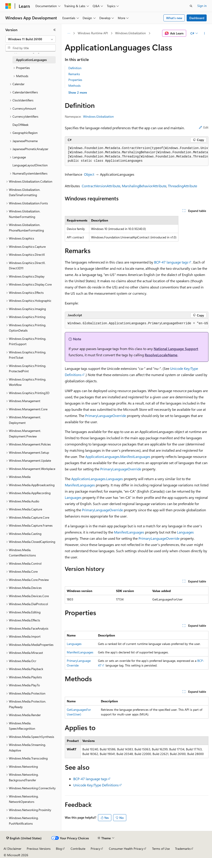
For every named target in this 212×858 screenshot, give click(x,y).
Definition (75, 68)
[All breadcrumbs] (69, 33)
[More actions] (204, 33)
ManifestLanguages (80, 485)
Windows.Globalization (130, 33)
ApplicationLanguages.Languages (97, 478)
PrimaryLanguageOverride (105, 415)
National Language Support (176, 348)
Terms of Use (161, 848)
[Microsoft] (8, 6)
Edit (203, 127)
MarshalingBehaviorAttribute (144, 185)
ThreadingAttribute (182, 185)
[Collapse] (54, 30)
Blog (59, 848)
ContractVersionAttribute (101, 185)
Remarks (74, 74)
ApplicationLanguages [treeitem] (31, 60)
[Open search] (191, 6)
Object (89, 174)
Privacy (95, 848)
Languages (73, 497)
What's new (174, 18)
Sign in (202, 6)
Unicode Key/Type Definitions (96, 785)
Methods (74, 85)
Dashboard (196, 18)
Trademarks (183, 848)
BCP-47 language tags (171, 262)
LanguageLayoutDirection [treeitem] (30, 165)
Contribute (78, 848)
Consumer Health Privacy (126, 848)
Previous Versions (39, 848)
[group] (136, 154)
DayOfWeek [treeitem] (20, 125)
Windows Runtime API (93, 33)
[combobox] (30, 39)
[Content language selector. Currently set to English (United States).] (24, 838)
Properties (75, 80)
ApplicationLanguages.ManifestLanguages (117, 456)
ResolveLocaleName (161, 354)
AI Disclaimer (12, 848)
